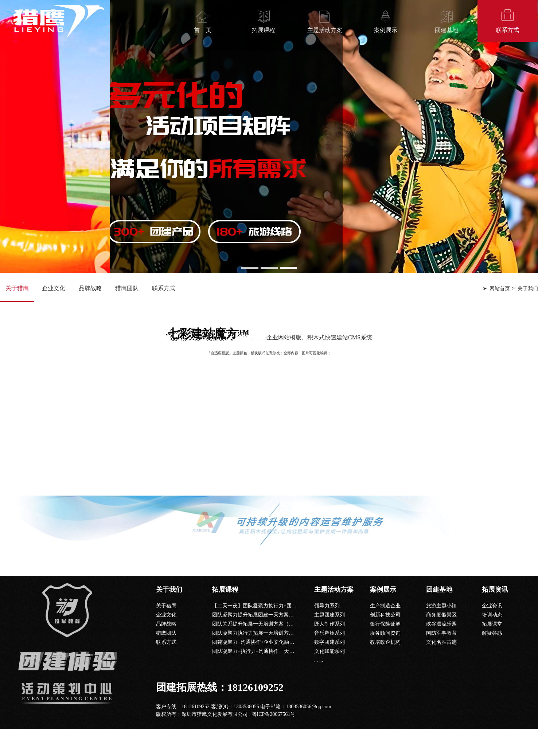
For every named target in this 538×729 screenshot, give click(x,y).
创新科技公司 (385, 615)
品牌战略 (90, 288)
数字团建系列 (329, 642)
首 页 (202, 30)
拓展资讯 (495, 589)
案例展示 (385, 30)
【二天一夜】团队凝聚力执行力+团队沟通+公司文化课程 (276, 605)
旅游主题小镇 (441, 605)
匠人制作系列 (329, 624)
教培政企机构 (385, 642)
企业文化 (53, 288)
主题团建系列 (329, 615)
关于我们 (169, 589)
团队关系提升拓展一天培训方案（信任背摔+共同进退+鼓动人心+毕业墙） (295, 624)
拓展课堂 (492, 624)
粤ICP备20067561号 (274, 714)
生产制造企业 (385, 605)
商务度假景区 (441, 615)
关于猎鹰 (17, 288)
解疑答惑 (492, 633)
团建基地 (446, 30)
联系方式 (507, 30)
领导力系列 (327, 605)
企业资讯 (492, 605)
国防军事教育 (441, 633)
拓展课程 (263, 30)
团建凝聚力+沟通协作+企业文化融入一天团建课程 (268, 642)
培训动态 (492, 615)
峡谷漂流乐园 (441, 624)
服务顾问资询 (385, 633)
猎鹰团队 (127, 288)
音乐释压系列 (329, 633)
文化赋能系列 (329, 651)
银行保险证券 (385, 624)
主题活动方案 (324, 30)
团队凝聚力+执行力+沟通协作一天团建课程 (261, 651)
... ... (318, 660)
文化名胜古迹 (441, 642)
